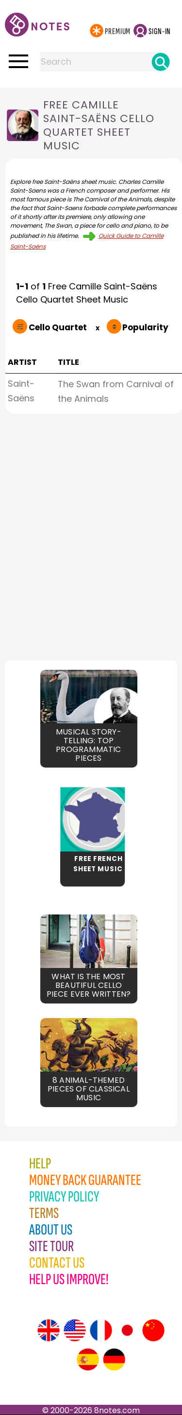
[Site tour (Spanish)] (88, 1359)
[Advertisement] (91, 534)
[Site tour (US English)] (75, 1330)
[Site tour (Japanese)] (127, 1330)
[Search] (160, 62)
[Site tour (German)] (114, 1359)
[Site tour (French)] (101, 1330)
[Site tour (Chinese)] (153, 1330)
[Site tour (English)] (48, 1330)
